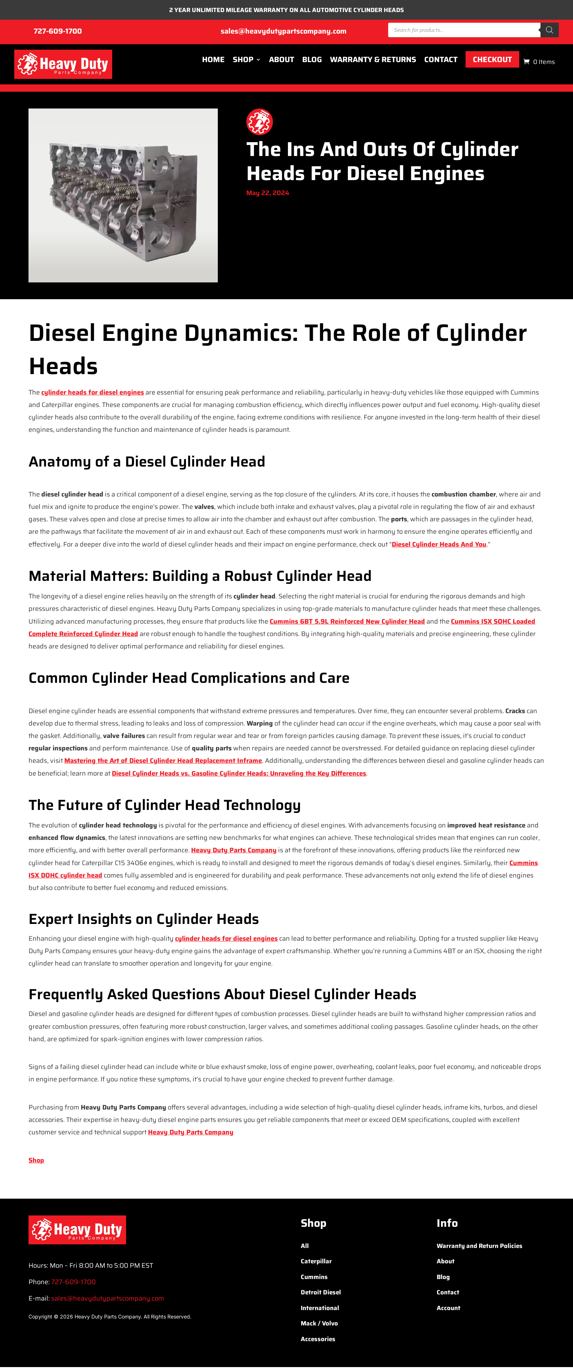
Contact (441, 62)
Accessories (318, 1341)
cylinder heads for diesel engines (92, 395)
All (305, 1248)
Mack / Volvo (319, 1326)
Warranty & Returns (373, 62)
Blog (312, 62)
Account (448, 1310)
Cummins (314, 1279)
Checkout (492, 62)
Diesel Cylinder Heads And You (439, 547)
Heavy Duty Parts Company (234, 853)
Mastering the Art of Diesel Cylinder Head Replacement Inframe (163, 763)
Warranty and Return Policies (480, 1248)
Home (213, 62)
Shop (243, 62)
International (320, 1310)
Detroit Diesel (321, 1295)
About (281, 62)
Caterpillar (316, 1264)
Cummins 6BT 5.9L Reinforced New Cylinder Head (347, 624)
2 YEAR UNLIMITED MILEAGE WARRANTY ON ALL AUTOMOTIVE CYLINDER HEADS (287, 11)
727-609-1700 (58, 34)
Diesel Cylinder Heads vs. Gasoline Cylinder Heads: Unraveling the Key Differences (239, 776)
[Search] (549, 33)
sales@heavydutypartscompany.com (283, 34)
